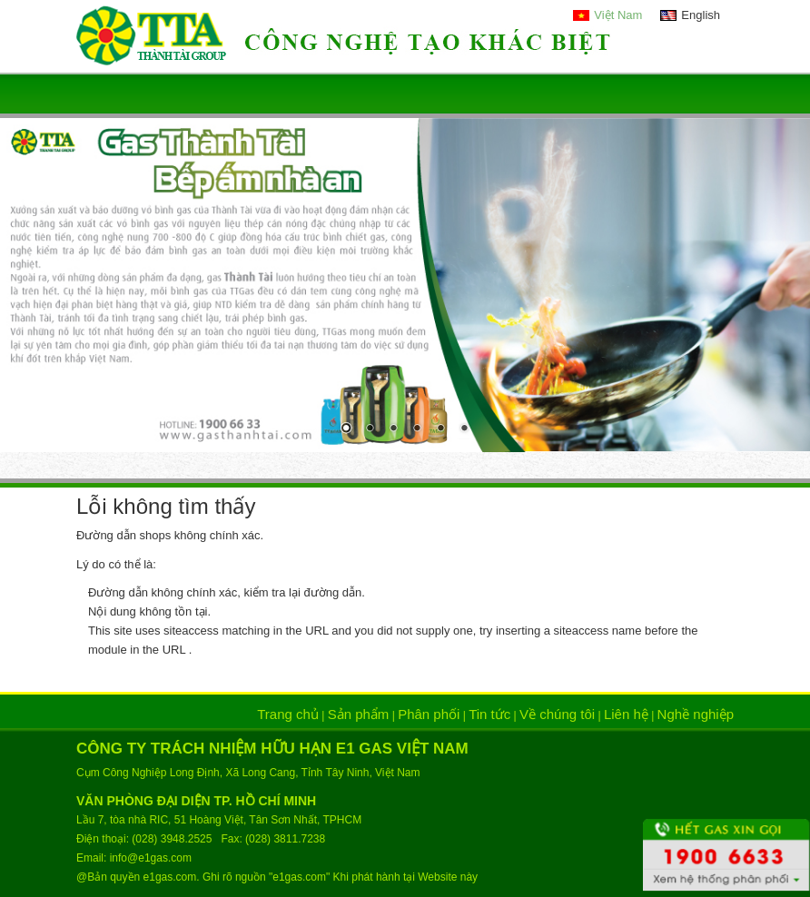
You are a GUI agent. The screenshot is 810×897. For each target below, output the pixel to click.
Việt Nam (618, 15)
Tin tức (489, 714)
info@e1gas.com (151, 858)
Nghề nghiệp (695, 714)
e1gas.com (170, 877)
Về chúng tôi (557, 714)
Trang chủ (288, 714)
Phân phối (428, 714)
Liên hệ (626, 714)
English (700, 15)
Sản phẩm (359, 714)
